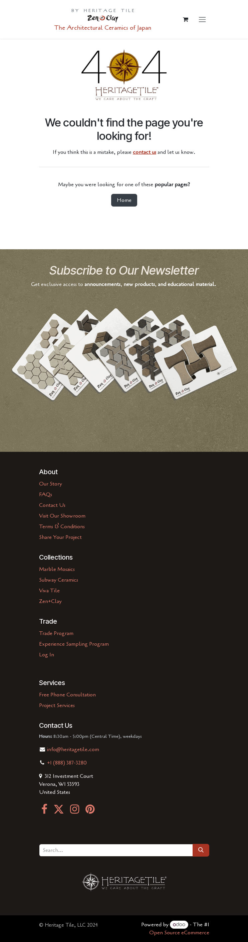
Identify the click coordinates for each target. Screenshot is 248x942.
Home (124, 200)
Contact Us (52, 505)
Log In (46, 654)
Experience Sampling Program (74, 644)
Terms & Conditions (62, 526)
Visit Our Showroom (62, 516)
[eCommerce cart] (186, 19)
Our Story (50, 484)
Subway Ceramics (58, 580)
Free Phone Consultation (67, 694)
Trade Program (56, 633)
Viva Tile (49, 590)
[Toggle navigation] (202, 19)
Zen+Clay (50, 601)
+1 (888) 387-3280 (67, 762)
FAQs (45, 494)
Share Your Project (60, 537)
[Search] (201, 850)
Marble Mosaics (57, 569)
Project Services (57, 705)
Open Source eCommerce (179, 932)
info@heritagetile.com (72, 749)
